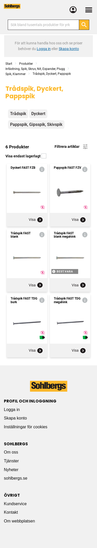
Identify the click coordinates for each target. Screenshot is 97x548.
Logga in (12, 409)
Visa (36, 220)
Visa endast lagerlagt (25, 156)
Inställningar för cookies (25, 427)
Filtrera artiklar (71, 147)
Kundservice (15, 504)
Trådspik (18, 113)
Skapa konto (15, 418)
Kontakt (11, 512)
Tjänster (11, 461)
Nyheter (11, 470)
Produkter (26, 64)
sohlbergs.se (15, 478)
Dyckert (38, 113)
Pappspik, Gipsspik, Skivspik (36, 124)
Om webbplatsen (19, 521)
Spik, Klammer (15, 74)
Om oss (11, 452)
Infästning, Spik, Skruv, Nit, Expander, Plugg (35, 69)
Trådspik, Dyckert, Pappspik (52, 74)
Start (8, 64)
